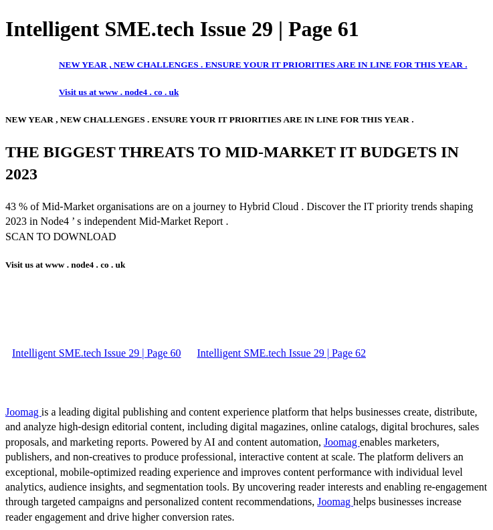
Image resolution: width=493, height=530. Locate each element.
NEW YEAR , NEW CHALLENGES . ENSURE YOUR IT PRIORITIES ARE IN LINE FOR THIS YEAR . (263, 65)
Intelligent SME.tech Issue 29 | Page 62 (282, 353)
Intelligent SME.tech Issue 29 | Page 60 (96, 353)
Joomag (23, 412)
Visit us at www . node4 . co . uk (119, 92)
